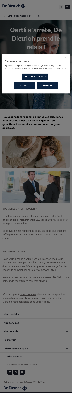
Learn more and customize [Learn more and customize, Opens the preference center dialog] (35, 76)
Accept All (47, 85)
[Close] (66, 57)
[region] (36, 74)
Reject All (24, 85)
